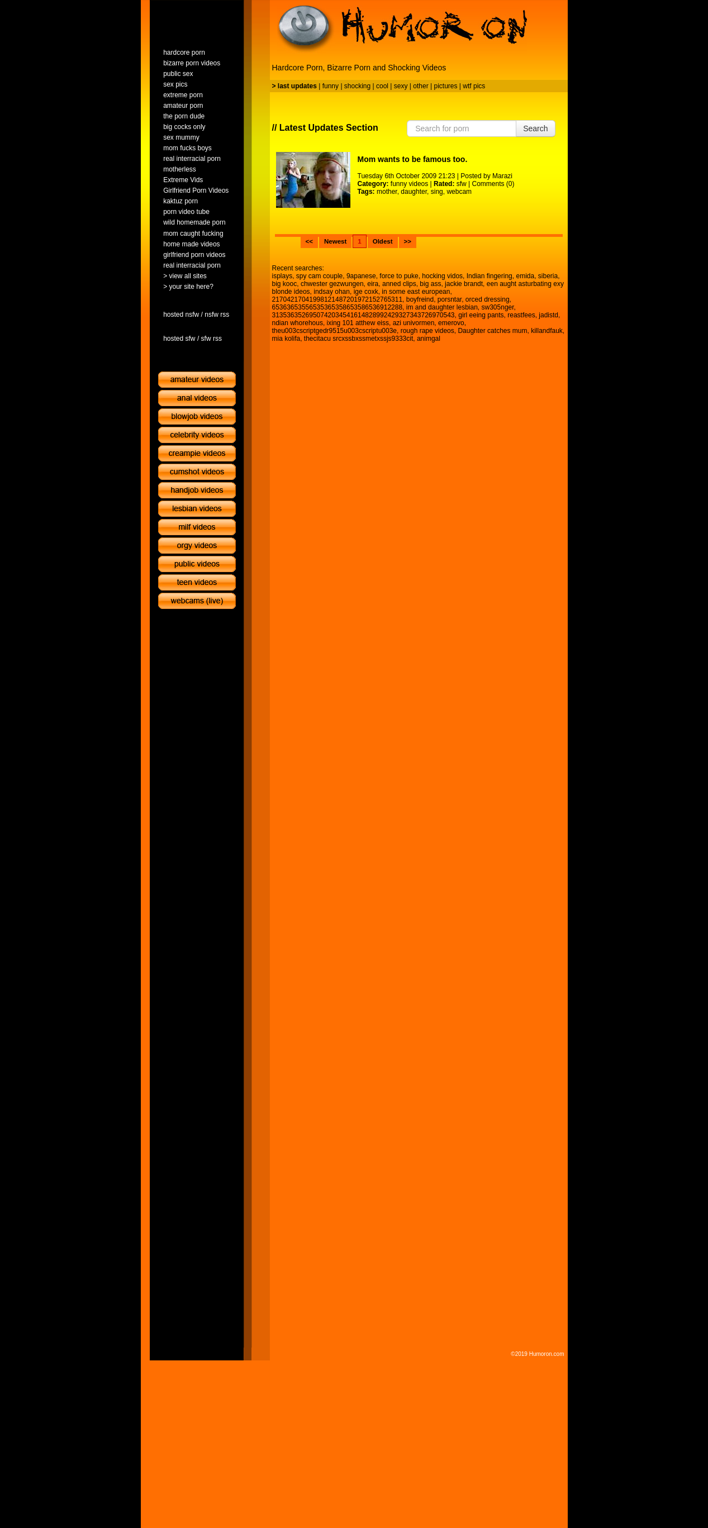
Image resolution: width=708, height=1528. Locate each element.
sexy (401, 86)
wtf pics (474, 86)
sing (437, 192)
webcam (459, 192)
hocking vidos (442, 276)
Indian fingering (489, 276)
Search (535, 128)
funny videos (409, 184)
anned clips (399, 284)
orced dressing (487, 299)
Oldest (383, 241)
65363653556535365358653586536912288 (337, 307)
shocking (357, 86)
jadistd (548, 315)
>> (407, 241)
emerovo (451, 323)
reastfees (521, 315)
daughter (414, 192)
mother (387, 192)
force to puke (398, 276)
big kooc (284, 284)
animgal (428, 338)
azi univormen (414, 323)
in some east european (416, 292)
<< (309, 241)
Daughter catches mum (492, 331)
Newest (335, 241)
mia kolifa (286, 338)
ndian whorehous (297, 323)
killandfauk (547, 331)
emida (525, 276)
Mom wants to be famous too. (413, 159)
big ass (430, 284)
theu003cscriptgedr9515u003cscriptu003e (334, 331)
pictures (445, 86)
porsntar (450, 299)
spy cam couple (319, 276)
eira (372, 284)
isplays (282, 276)
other (420, 86)
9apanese (361, 276)
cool (382, 86)
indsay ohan (331, 292)
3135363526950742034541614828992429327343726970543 (363, 315)
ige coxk (366, 292)
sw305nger (498, 307)
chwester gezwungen (332, 284)
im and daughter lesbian (442, 307)
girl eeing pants (480, 315)
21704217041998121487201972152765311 (337, 299)
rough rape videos (427, 331)
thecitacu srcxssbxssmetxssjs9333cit (358, 338)
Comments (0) (493, 184)
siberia (548, 276)
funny (330, 86)
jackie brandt (464, 284)
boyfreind (420, 299)
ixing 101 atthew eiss (358, 323)
